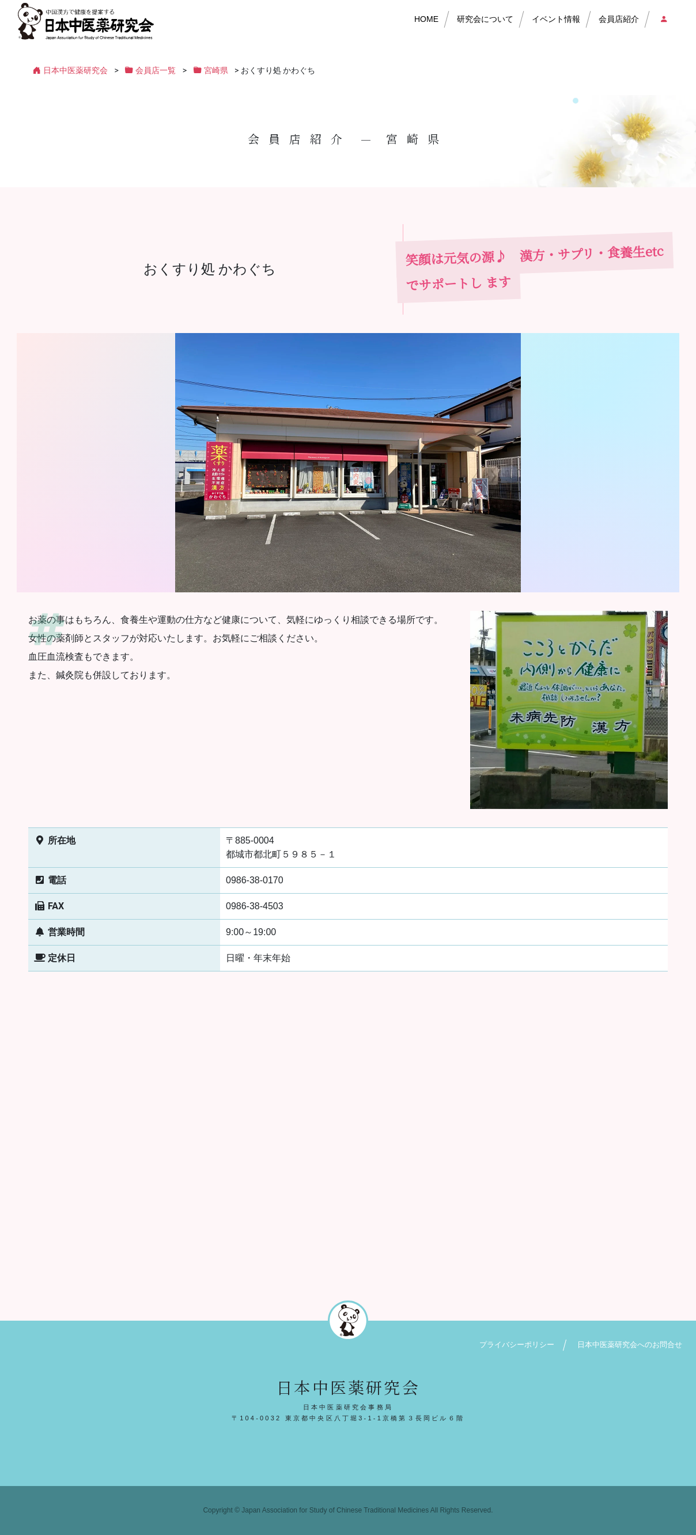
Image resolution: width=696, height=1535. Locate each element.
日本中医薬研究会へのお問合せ (629, 1344)
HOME (426, 19)
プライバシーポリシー (516, 1344)
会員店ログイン (663, 19)
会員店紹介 (619, 19)
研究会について (485, 19)
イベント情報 (556, 19)
